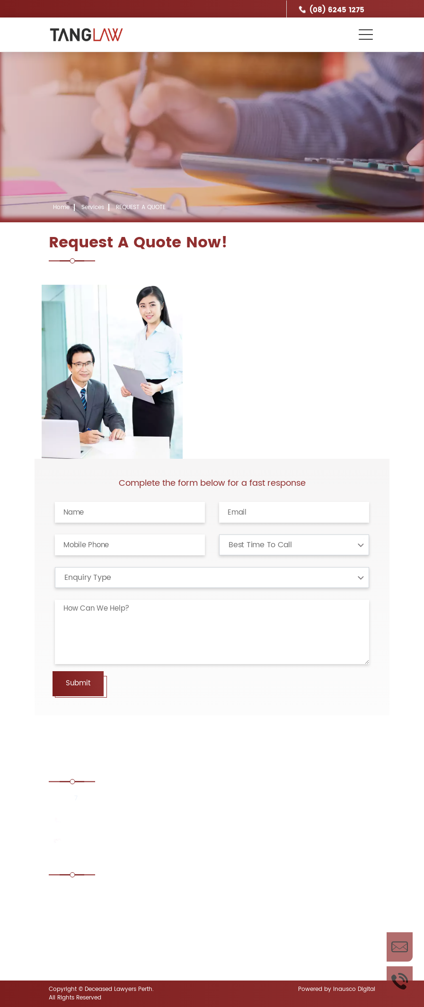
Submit (78, 683)
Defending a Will (234, 919)
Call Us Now (400, 981)
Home (61, 207)
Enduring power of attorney (252, 945)
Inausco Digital (354, 989)
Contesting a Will (89, 919)
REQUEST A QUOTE (141, 207)
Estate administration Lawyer (109, 893)
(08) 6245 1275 (336, 10)
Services (92, 207)
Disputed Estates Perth (98, 945)
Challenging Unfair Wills (245, 893)
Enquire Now (400, 947)
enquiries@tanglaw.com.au (111, 842)
